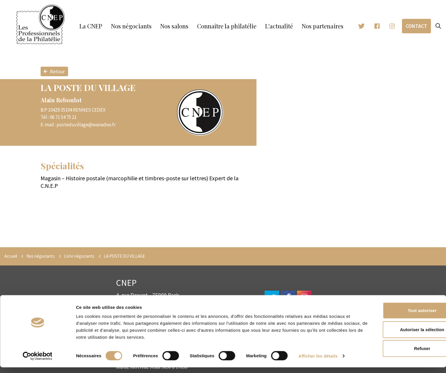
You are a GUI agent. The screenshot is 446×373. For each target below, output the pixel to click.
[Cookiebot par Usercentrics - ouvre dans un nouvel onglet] (37, 361)
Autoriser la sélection (398, 335)
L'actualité (279, 26)
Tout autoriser (397, 316)
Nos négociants (131, 26)
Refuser (397, 354)
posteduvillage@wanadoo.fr (86, 124)
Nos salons (174, 26)
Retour (54, 71)
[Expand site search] (438, 26)
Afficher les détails (318, 361)
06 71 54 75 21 (63, 117)
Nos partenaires (322, 26)
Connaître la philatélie (226, 26)
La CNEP (90, 26)
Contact (416, 26)
